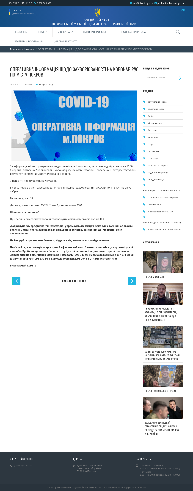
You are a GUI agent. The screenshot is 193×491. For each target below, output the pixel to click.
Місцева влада (46, 84)
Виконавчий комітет (97, 32)
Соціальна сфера (156, 108)
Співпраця (153, 158)
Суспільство (154, 151)
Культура (152, 130)
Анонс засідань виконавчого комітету (162, 222)
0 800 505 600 (44, 3)
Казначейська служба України (163, 197)
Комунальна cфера (157, 101)
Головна (21, 32)
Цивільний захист (65, 41)
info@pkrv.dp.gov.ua (143, 3)
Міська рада (65, 32)
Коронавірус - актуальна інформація (161, 190)
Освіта (151, 116)
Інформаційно (154, 204)
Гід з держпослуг (156, 179)
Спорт (151, 144)
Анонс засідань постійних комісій (164, 229)
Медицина (153, 137)
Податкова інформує (158, 172)
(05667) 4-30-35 (23, 465)
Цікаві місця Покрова (158, 165)
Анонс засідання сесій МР (160, 211)
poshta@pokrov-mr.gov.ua (171, 3)
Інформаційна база (133, 32)
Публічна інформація (29, 41)
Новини (42, 32)
